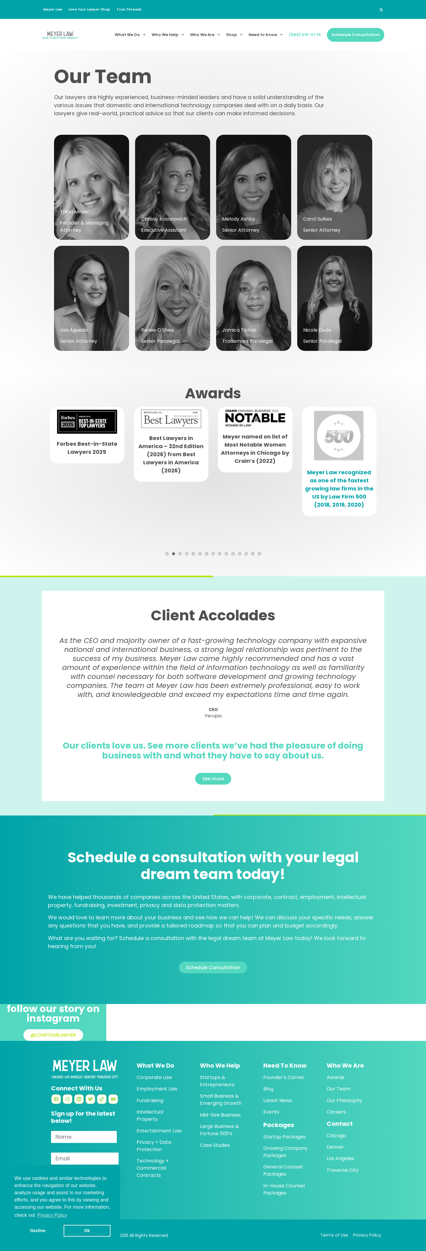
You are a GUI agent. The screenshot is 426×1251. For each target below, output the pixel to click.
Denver (335, 1147)
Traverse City (342, 1170)
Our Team (338, 1088)
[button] (381, 10)
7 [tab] (206, 553)
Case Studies (215, 1145)
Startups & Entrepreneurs (217, 1081)
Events (271, 1111)
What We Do (130, 34)
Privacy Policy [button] (52, 1215)
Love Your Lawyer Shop (92, 9)
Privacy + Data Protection (154, 1146)
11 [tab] (232, 553)
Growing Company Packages (285, 1152)
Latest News (277, 1100)
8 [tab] (213, 553)
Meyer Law (53, 9)
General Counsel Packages (283, 1170)
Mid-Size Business (220, 1114)
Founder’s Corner (283, 1077)
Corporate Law (154, 1077)
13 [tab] (246, 553)
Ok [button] (87, 1230)
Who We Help (168, 34)
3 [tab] (180, 553)
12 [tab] (239, 553)
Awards (335, 1077)
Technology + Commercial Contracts (153, 1168)
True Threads (135, 9)
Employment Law (157, 1088)
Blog (268, 1088)
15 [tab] (259, 553)
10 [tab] (226, 553)
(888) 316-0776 (305, 35)
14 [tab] (252, 553)
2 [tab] (173, 553)
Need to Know (266, 34)
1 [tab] (166, 553)
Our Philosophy (344, 1100)
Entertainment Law (159, 1130)
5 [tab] (193, 553)
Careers (336, 1111)
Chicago (336, 1135)
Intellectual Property (150, 1115)
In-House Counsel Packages (284, 1189)
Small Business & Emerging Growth (221, 1100)
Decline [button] (38, 1230)
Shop (234, 34)
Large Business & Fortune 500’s (219, 1130)
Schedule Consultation (355, 35)
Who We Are (205, 34)
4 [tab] (186, 553)
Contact (340, 1124)
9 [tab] (219, 553)
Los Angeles (340, 1158)
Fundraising (150, 1100)
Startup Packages (284, 1136)
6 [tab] (199, 553)
